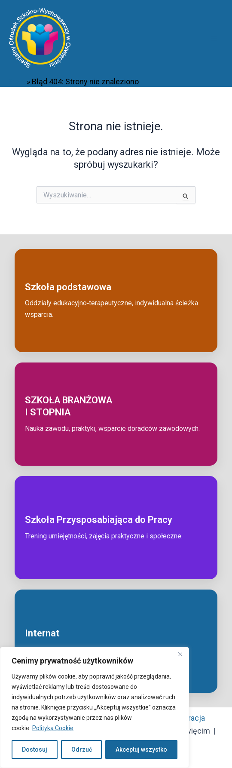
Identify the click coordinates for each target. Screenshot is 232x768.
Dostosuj (34, 749)
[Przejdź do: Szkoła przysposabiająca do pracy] (116, 527)
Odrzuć (81, 749)
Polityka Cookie (52, 728)
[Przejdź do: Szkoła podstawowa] (116, 300)
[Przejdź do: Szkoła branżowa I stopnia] (116, 414)
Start (17, 81)
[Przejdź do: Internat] (116, 641)
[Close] (180, 654)
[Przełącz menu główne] (213, 38)
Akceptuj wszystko (141, 749)
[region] (94, 707)
